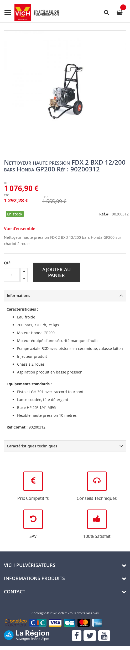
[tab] (65, 295)
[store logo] (31, 12)
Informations (18, 295)
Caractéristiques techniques (32, 445)
